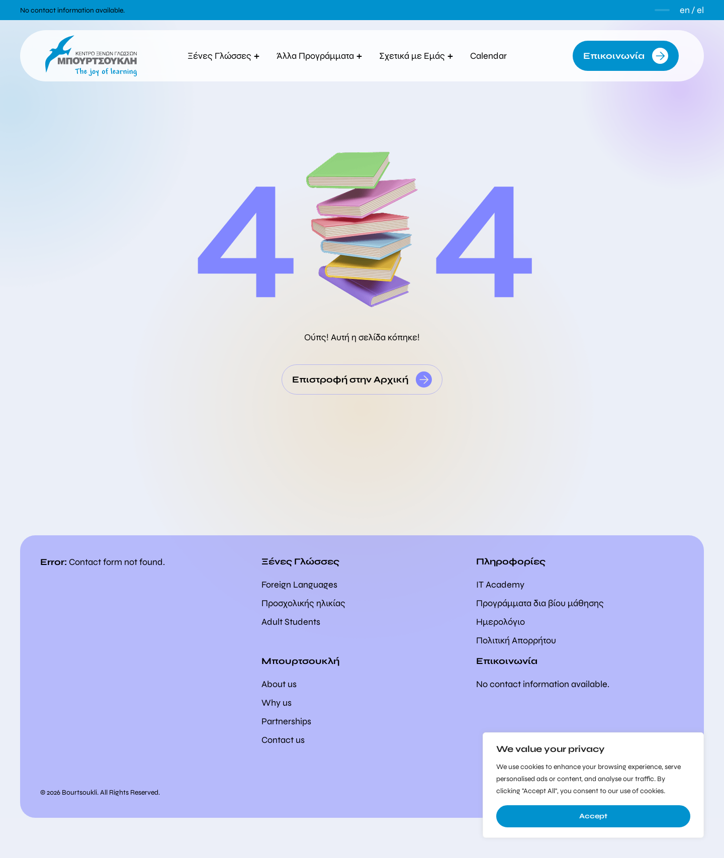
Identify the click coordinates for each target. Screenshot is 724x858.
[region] (593, 785)
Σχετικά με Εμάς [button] (416, 56)
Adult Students (290, 621)
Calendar (491, 56)
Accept (593, 816)
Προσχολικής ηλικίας (303, 603)
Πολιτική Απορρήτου (516, 640)
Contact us (283, 739)
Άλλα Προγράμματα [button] (319, 56)
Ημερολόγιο (500, 621)
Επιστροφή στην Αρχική (350, 379)
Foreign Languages (299, 584)
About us (279, 684)
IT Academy (500, 584)
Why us (276, 702)
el (700, 10)
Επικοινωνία (614, 55)
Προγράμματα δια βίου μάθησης (540, 603)
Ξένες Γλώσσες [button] (223, 56)
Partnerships (286, 721)
